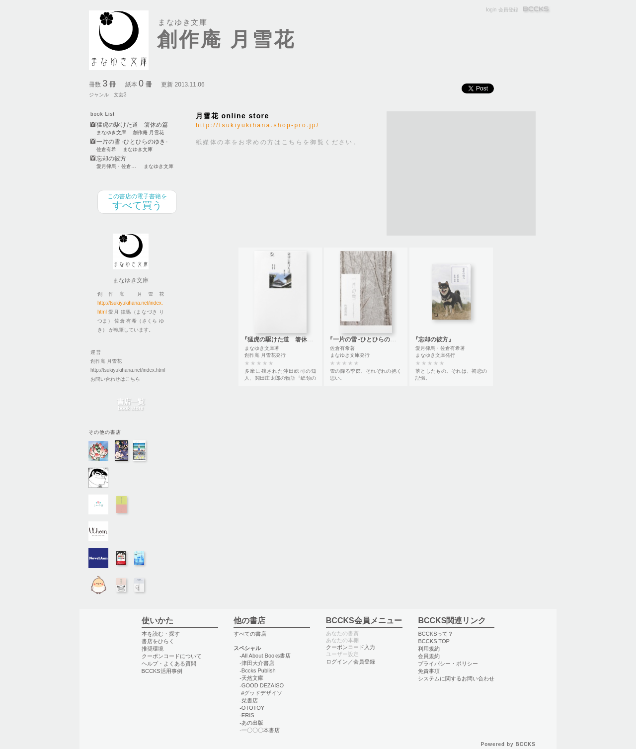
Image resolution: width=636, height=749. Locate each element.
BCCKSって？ (435, 634)
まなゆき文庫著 (261, 348)
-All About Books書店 (265, 656)
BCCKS (536, 9)
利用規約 (429, 649)
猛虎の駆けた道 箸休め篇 (132, 125)
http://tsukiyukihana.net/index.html (127, 370)
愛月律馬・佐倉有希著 (440, 348)
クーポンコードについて (172, 656)
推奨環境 (152, 649)
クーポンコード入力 (350, 647)
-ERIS (246, 715)
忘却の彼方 (111, 159)
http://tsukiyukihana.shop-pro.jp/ (257, 125)
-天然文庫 (251, 678)
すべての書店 (250, 634)
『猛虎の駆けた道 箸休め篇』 (283, 339)
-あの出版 (251, 723)
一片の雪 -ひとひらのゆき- (131, 142)
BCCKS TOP (433, 641)
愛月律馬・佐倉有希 (116, 166)
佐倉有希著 (342, 348)
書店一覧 (131, 405)
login (491, 9)
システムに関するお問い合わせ (456, 678)
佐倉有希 (106, 149)
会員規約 (429, 656)
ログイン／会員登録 (350, 662)
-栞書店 (248, 700)
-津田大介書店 (256, 663)
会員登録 (508, 9)
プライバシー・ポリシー (448, 663)
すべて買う (137, 202)
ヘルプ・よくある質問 (169, 663)
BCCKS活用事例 (162, 671)
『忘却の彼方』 (433, 339)
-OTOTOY (251, 708)
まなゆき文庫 (111, 132)
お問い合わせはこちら (115, 379)
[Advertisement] (461, 173)
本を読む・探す (161, 634)
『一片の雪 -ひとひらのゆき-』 (368, 339)
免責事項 (429, 671)
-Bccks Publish (257, 670)
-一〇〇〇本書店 (259, 730)
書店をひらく (158, 641)
